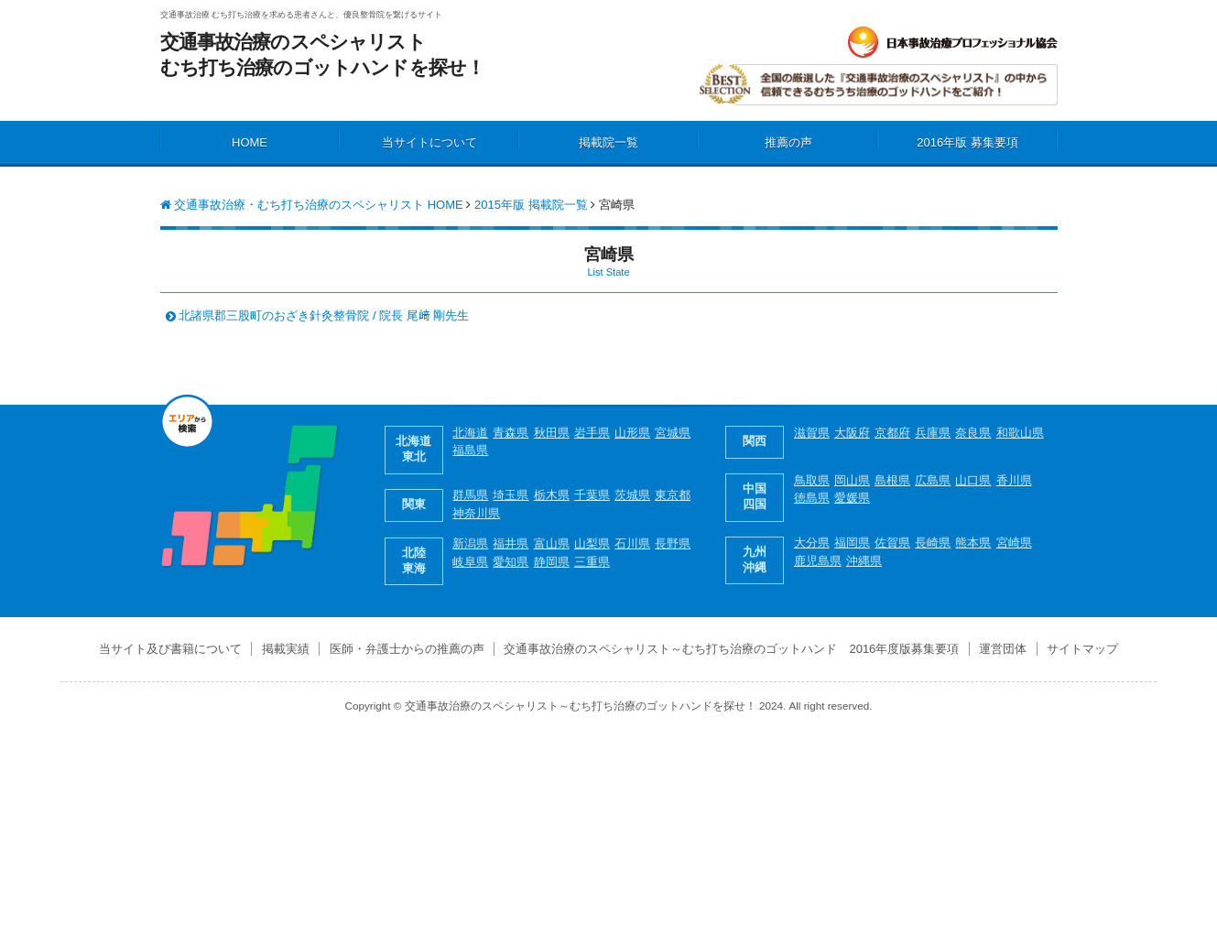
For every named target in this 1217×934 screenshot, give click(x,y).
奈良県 (973, 433)
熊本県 (973, 542)
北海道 (470, 433)
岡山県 (852, 480)
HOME (249, 142)
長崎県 (933, 542)
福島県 (470, 450)
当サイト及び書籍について (170, 649)
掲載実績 (286, 649)
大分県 (812, 542)
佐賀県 (892, 542)
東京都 (672, 495)
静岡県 (552, 562)
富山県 (552, 543)
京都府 (892, 433)
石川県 (632, 543)
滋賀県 (812, 433)
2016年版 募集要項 (967, 142)
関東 (414, 504)
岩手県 (592, 433)
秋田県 (552, 433)
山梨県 (592, 543)
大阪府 (852, 433)
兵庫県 (933, 433)
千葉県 (592, 495)
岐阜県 (470, 562)
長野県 (672, 543)
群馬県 (470, 495)
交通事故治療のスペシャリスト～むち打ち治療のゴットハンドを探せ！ (580, 705)
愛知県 (510, 562)
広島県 (933, 480)
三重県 (592, 562)
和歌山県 (1020, 433)
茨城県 (632, 495)
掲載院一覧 (608, 142)
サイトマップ (1082, 649)
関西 (754, 441)
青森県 (510, 433)
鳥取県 (812, 480)
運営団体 (1003, 649)
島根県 (892, 480)
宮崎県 (1014, 542)
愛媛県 (852, 498)
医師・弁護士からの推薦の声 (407, 649)
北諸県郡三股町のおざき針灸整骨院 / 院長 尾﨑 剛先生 (324, 315)
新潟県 (470, 543)
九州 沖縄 (754, 559)
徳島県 (812, 498)
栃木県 (552, 495)
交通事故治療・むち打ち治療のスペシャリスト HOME (311, 205)
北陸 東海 (414, 560)
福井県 (510, 543)
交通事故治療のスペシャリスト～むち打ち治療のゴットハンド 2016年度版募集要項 (731, 649)
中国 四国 (754, 496)
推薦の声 (788, 142)
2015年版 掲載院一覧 (531, 205)
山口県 (973, 480)
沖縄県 (864, 561)
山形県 (632, 433)
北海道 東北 (413, 448)
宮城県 (672, 433)
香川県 (1014, 480)
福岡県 (852, 542)
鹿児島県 (818, 561)
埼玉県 (510, 495)
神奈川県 (476, 513)
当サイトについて (429, 142)
